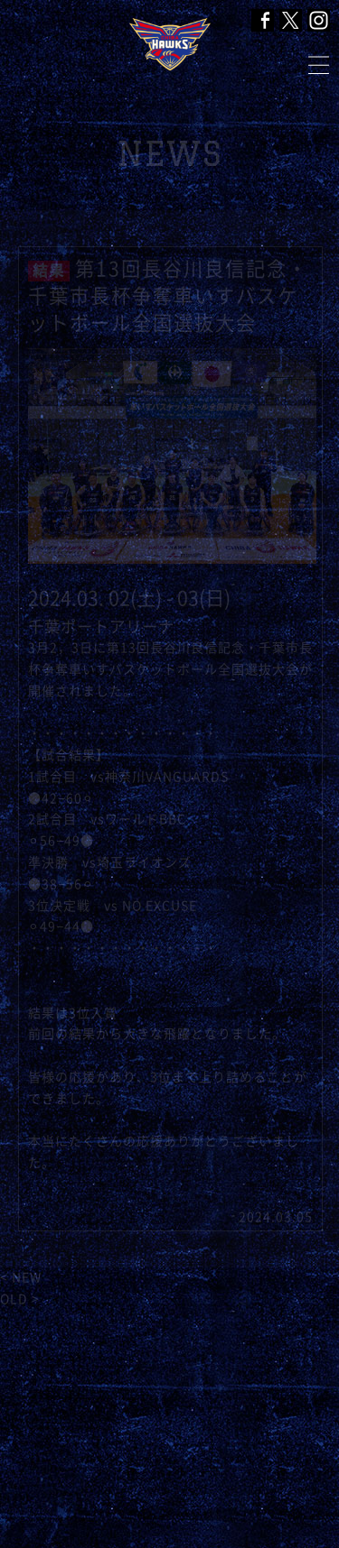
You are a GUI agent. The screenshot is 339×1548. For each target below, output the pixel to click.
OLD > (20, 1299)
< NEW (21, 1277)
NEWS (169, 153)
